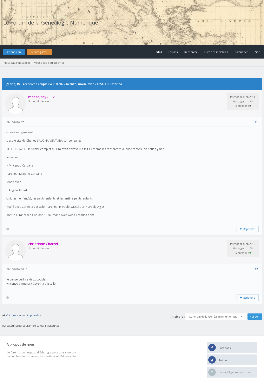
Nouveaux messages (17, 63)
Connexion (14, 52)
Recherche (191, 52)
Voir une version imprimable (23, 315)
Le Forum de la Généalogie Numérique (50, 22)
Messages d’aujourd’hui (49, 63)
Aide (257, 52)
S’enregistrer (39, 52)
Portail (158, 52)
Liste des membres (216, 52)
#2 (256, 268)
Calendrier (241, 52)
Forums (173, 52)
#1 (256, 121)
